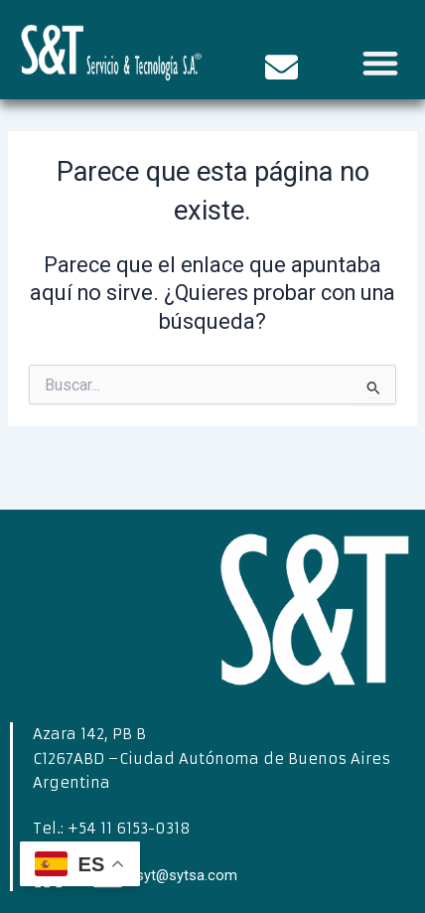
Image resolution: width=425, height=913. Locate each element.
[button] (380, 62)
